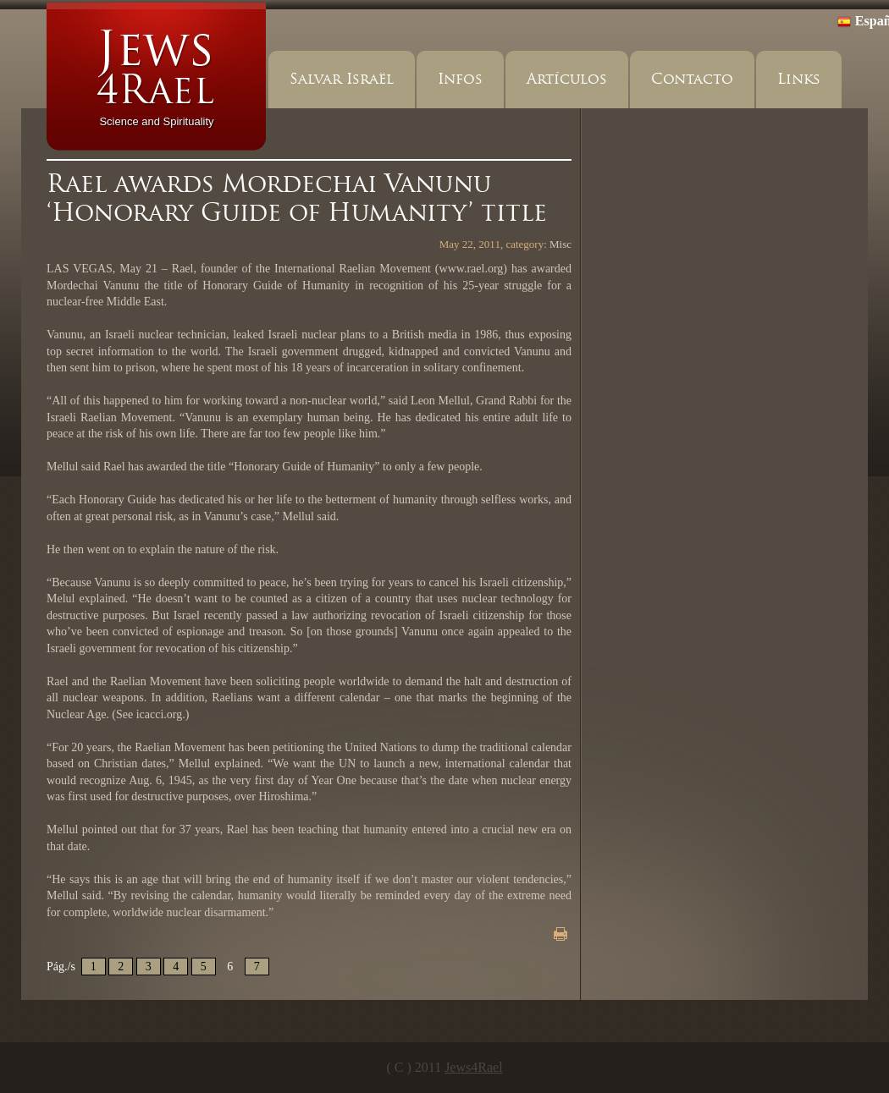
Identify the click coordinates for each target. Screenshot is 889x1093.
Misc (560, 244)
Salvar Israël (342, 79)
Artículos (567, 79)
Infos (460, 79)
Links (798, 79)
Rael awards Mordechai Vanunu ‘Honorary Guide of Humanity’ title (297, 198)
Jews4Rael (473, 1067)
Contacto (692, 79)
